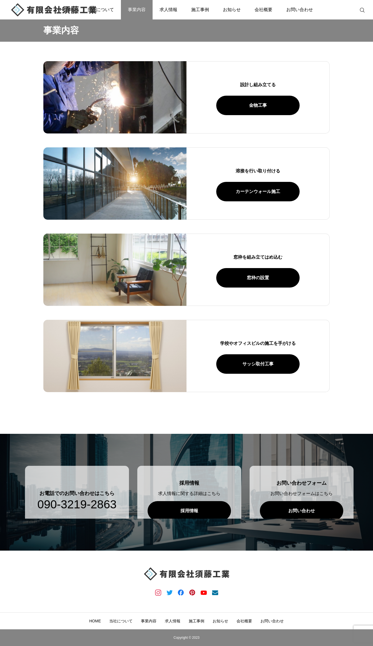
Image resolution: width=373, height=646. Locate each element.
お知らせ (232, 9)
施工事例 (200, 9)
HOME (95, 621)
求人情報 (168, 9)
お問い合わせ (299, 9)
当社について (100, 9)
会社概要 (263, 9)
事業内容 (137, 9)
